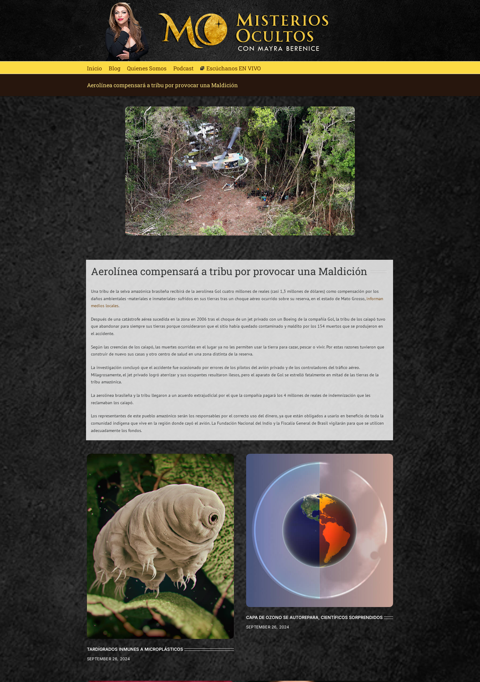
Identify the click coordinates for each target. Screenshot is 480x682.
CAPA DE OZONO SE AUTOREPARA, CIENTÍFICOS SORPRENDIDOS (314, 617)
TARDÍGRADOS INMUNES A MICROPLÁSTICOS (135, 649)
